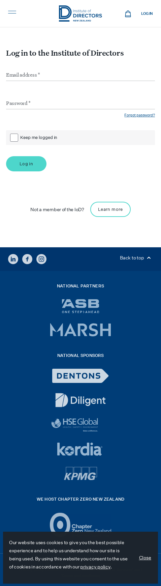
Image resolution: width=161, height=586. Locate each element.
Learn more (110, 209)
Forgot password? (139, 115)
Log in (147, 13)
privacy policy (95, 567)
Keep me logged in (38, 137)
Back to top (136, 258)
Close (145, 558)
